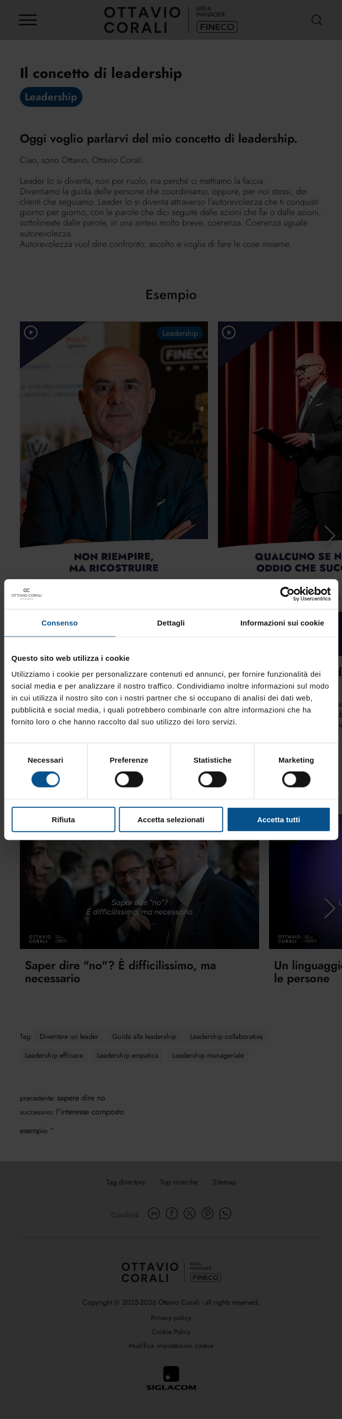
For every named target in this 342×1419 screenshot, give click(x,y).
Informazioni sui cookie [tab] (282, 623)
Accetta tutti (278, 819)
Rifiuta (63, 819)
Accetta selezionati (171, 819)
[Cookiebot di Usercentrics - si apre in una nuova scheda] (287, 594)
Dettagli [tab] (171, 623)
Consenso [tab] (60, 623)
